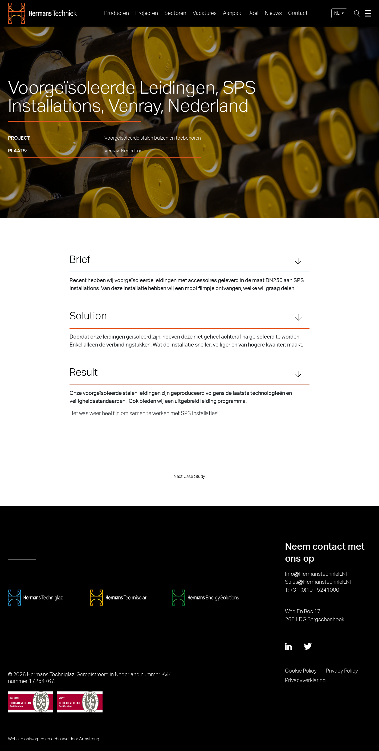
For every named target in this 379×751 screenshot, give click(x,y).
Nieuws (273, 13)
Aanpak (232, 13)
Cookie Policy (301, 671)
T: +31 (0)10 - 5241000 (312, 590)
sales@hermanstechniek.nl (318, 582)
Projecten (146, 13)
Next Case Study (189, 476)
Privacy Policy (342, 671)
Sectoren (175, 13)
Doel (252, 13)
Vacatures (205, 13)
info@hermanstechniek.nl (316, 574)
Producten (116, 13)
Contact (298, 13)
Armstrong (89, 739)
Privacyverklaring (305, 680)
